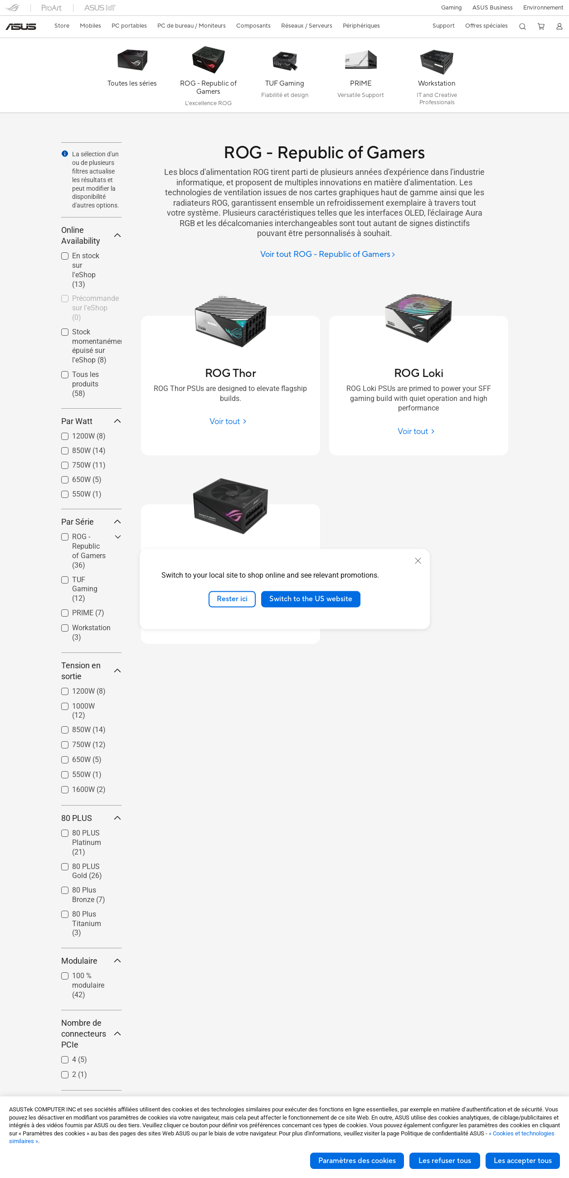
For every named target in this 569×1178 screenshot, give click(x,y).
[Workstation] (437, 77)
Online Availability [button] (91, 235)
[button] (449, 7)
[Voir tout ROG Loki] (418, 431)
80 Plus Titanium (86, 923)
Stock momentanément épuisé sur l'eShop (97, 346)
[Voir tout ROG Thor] (230, 421)
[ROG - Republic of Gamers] (208, 77)
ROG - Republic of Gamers (89, 550)
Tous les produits (85, 384)
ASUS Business (492, 7)
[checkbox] (87, 551)
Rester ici (232, 598)
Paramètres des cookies (357, 1160)
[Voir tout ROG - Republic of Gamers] (328, 255)
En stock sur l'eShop (85, 269)
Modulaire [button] (91, 961)
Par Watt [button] (91, 421)
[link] (20, 27)
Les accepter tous (523, 1160)
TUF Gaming (84, 589)
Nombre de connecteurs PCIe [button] (91, 1033)
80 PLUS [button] (91, 818)
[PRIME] (361, 77)
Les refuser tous (444, 1160)
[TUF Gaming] (285, 77)
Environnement (543, 7)
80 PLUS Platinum (86, 842)
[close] (418, 561)
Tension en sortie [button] (91, 671)
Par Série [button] (91, 521)
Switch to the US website (310, 598)
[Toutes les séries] (132, 77)
